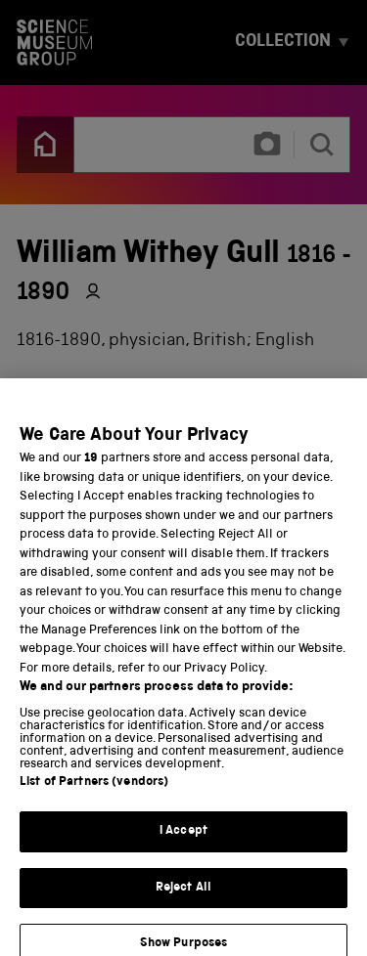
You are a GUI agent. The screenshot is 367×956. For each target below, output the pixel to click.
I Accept (183, 841)
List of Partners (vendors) (94, 792)
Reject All (183, 897)
